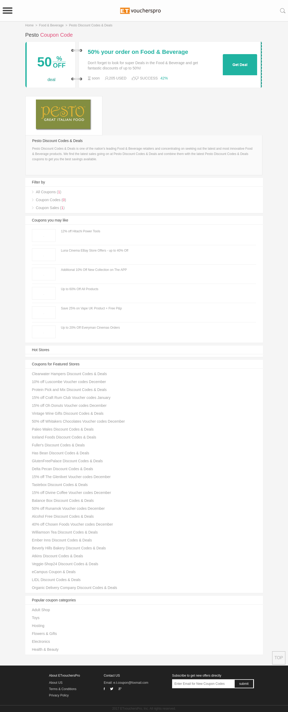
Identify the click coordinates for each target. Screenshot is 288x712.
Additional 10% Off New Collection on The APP (94, 270)
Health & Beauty (45, 649)
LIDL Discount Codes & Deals (56, 580)
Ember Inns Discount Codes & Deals (62, 540)
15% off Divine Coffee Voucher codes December (71, 493)
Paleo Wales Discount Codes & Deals (63, 429)
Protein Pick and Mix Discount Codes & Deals (69, 390)
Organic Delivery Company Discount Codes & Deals (74, 588)
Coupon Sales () (50, 208)
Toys (36, 618)
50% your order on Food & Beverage (138, 52)
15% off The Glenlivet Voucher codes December (71, 477)
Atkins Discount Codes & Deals (57, 556)
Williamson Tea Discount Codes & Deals (65, 532)
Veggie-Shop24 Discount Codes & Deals (65, 564)
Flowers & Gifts (44, 633)
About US (56, 683)
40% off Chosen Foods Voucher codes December (72, 524)
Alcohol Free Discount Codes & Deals (63, 516)
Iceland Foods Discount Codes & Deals (64, 437)
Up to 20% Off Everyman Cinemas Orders (90, 327)
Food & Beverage (51, 25)
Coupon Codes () (51, 200)
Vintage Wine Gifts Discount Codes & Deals (67, 413)
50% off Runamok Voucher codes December (68, 508)
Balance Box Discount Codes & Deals (63, 500)
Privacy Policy (59, 695)
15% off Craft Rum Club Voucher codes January (71, 397)
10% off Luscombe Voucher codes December (69, 382)
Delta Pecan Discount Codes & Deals (62, 469)
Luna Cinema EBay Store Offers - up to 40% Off (94, 250)
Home (29, 25)
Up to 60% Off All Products (79, 289)
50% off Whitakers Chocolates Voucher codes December (78, 421)
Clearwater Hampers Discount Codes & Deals (69, 374)
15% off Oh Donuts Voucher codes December (69, 405)
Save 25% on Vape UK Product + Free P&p (91, 308)
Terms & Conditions (63, 689)
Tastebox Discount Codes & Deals (60, 485)
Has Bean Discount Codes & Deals (60, 453)
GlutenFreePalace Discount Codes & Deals (67, 461)
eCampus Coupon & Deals (54, 572)
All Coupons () (49, 192)
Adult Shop (41, 610)
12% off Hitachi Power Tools (80, 231)
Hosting (38, 626)
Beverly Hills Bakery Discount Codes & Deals (69, 548)
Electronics (41, 641)
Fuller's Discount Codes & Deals (58, 445)
